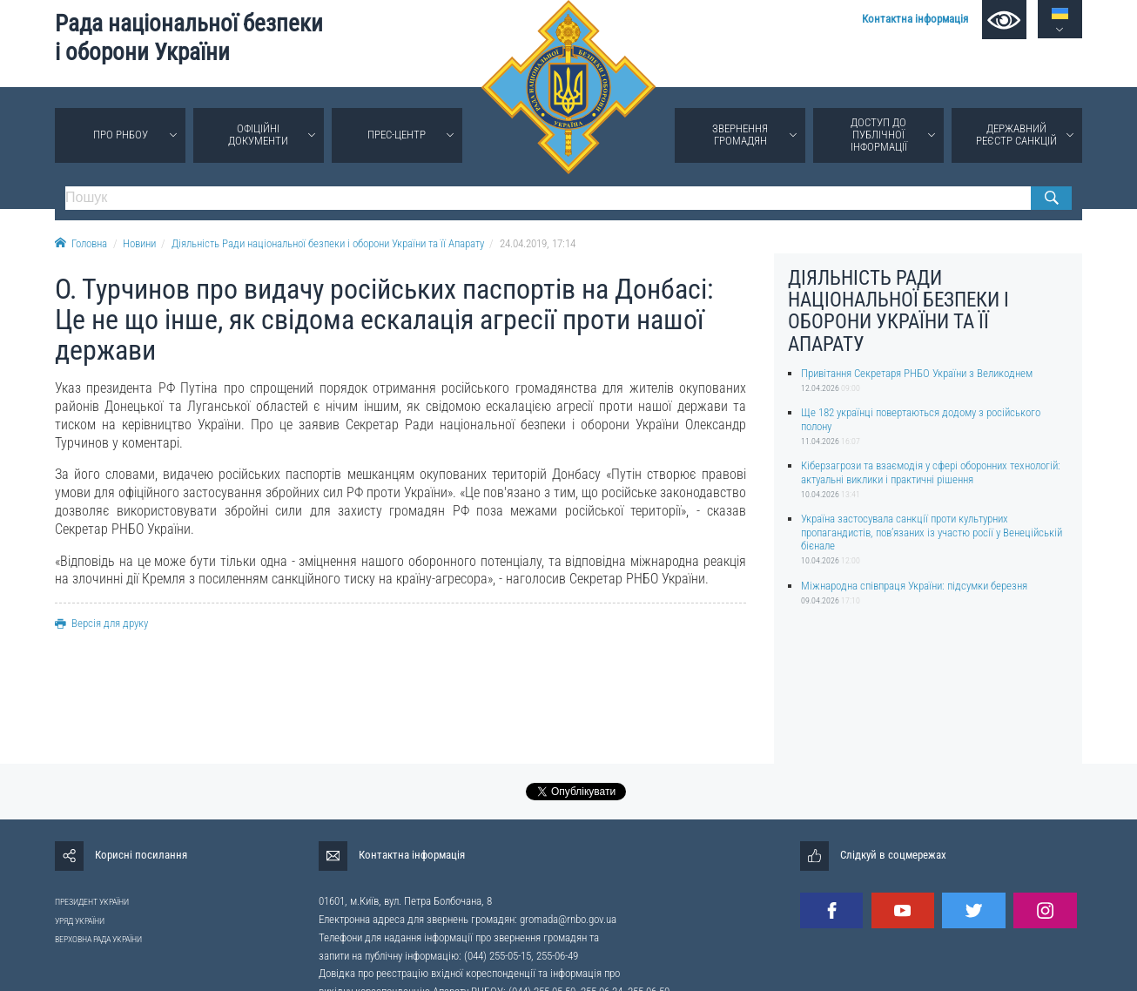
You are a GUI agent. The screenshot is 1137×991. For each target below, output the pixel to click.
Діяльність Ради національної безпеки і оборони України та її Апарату (328, 243)
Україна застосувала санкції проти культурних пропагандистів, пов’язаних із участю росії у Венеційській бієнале (931, 532)
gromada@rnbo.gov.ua (568, 919)
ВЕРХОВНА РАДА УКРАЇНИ (98, 939)
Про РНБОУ (120, 134)
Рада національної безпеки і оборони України (189, 38)
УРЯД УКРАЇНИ (79, 921)
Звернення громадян (740, 134)
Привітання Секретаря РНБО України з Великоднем (917, 373)
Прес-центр (396, 134)
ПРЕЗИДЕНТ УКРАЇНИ (92, 901)
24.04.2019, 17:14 (537, 243)
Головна (81, 243)
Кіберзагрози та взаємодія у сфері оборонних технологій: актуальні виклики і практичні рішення (930, 472)
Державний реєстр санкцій (1016, 134)
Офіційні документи (258, 134)
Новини (139, 243)
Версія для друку (101, 623)
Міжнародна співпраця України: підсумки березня (914, 585)
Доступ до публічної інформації (879, 134)
